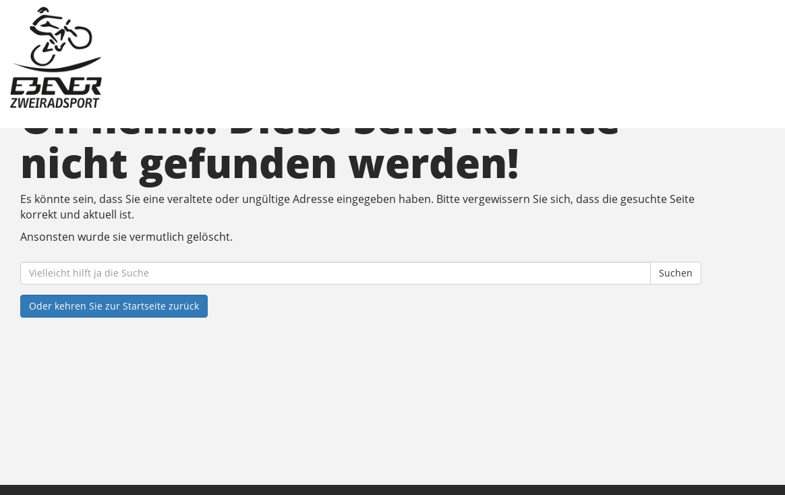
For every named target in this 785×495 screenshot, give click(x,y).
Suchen (676, 272)
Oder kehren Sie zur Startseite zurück (114, 305)
